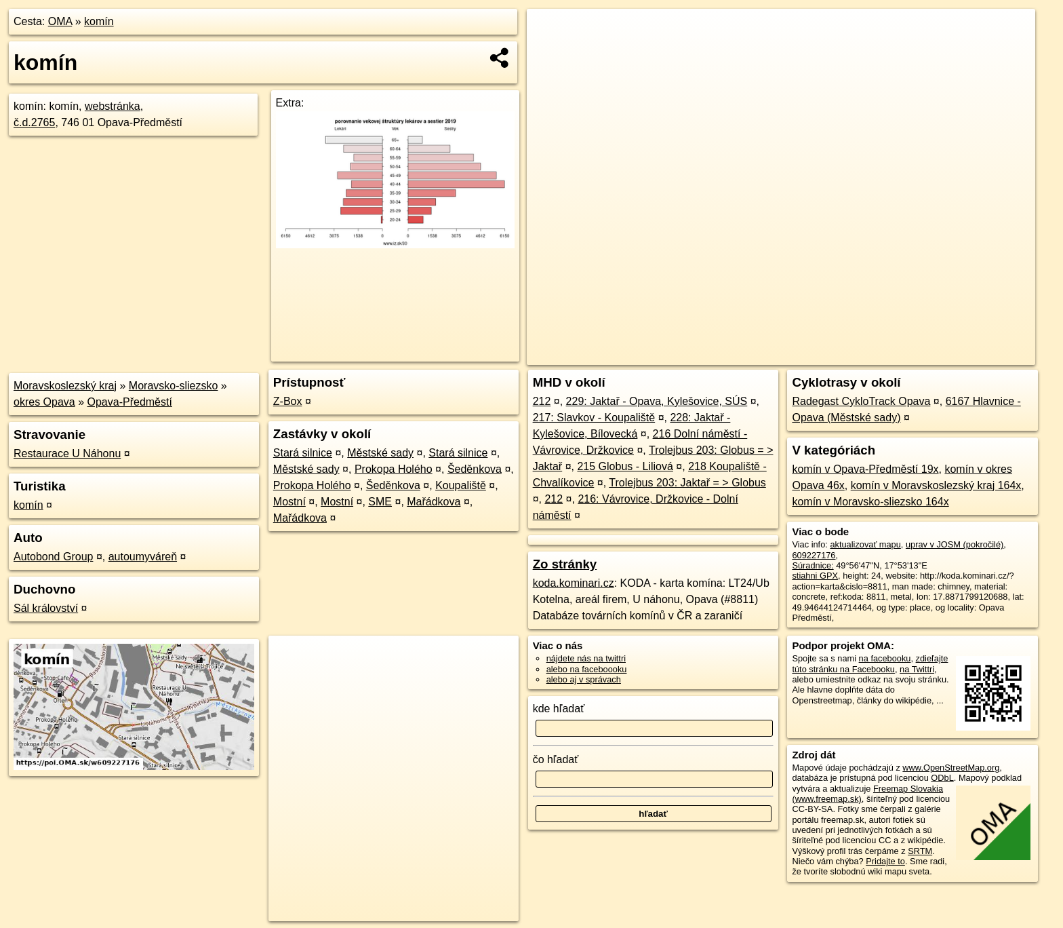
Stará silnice (302, 453)
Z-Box (287, 401)
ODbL (942, 778)
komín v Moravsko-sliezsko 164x (870, 501)
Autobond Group (53, 556)
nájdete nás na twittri (586, 658)
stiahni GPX (815, 576)
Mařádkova (433, 501)
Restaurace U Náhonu (67, 453)
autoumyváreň (142, 556)
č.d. (34, 122)
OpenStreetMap (804, 355)
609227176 (813, 555)
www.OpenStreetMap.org (950, 767)
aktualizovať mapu (865, 544)
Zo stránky (565, 564)
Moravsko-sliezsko (173, 385)
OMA (60, 21)
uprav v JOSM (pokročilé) (954, 544)
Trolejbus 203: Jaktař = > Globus (687, 482)
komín (99, 21)
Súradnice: (812, 565)
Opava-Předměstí (129, 402)
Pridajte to (885, 861)
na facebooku (885, 658)
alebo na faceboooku (586, 669)
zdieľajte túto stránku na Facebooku (870, 663)
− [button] (550, 53)
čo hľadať (556, 759)
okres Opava (44, 402)
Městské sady (380, 453)
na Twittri (917, 669)
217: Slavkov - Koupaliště (594, 417)
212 (542, 401)
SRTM (920, 851)
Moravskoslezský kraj (65, 385)
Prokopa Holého (394, 469)
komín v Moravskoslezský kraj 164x (936, 485)
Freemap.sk (874, 355)
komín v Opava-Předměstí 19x (865, 469)
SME (380, 501)
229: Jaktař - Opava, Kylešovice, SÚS (657, 401)
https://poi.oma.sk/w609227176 (974, 355)
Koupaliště (460, 485)
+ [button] (550, 32)
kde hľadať (559, 708)
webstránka (112, 106)
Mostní (289, 501)
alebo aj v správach (583, 679)
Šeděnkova (474, 469)
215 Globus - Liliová (625, 466)
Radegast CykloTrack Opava (861, 401)
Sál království (46, 608)
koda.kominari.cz (573, 583)
